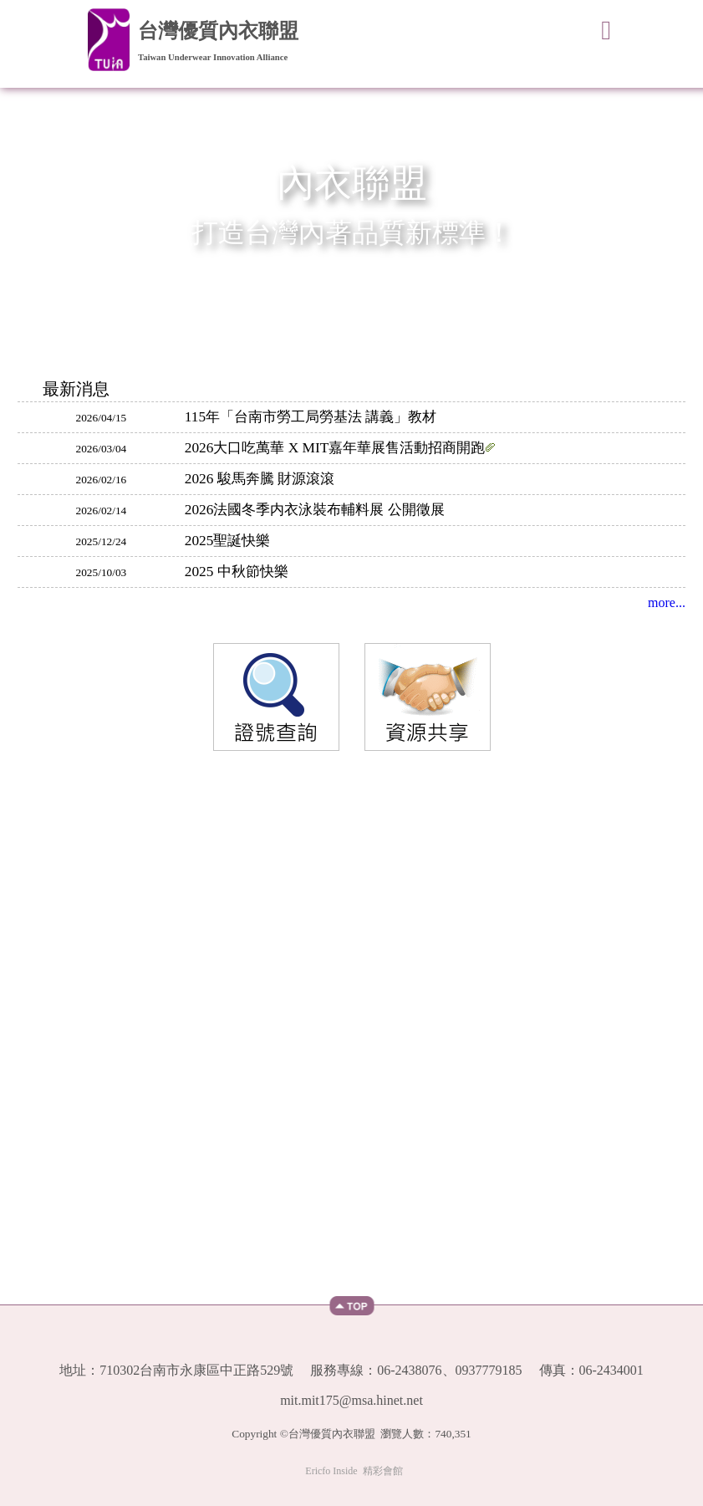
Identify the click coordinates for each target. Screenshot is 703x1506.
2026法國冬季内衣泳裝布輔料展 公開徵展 (315, 510)
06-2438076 (409, 1370)
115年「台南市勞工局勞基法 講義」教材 (311, 417)
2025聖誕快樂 (228, 541)
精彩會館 (383, 1471)
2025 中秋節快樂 (236, 571)
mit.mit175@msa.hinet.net (351, 1400)
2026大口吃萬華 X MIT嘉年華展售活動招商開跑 (341, 448)
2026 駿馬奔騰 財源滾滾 (259, 479)
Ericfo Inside (331, 1471)
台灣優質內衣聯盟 (218, 31)
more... (666, 602)
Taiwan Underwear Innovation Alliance (213, 57)
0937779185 (489, 1370)
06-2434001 (611, 1370)
